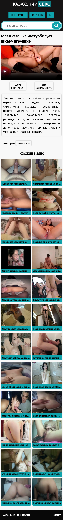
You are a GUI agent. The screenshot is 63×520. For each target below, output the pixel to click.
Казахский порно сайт (16, 515)
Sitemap (57, 515)
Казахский (32, 4)
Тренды (37, 15)
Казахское (24, 143)
